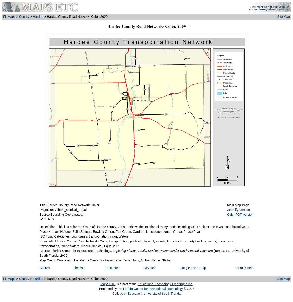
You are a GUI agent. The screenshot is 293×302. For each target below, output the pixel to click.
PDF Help (113, 268)
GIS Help (149, 268)
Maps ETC (107, 284)
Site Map (283, 16)
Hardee (38, 16)
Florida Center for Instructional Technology (153, 289)
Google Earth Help (193, 268)
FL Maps (9, 16)
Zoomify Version (238, 210)
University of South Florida (162, 293)
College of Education (127, 293)
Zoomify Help (244, 268)
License (79, 268)
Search (45, 268)
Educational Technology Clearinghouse (165, 284)
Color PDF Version (240, 214)
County (24, 16)
